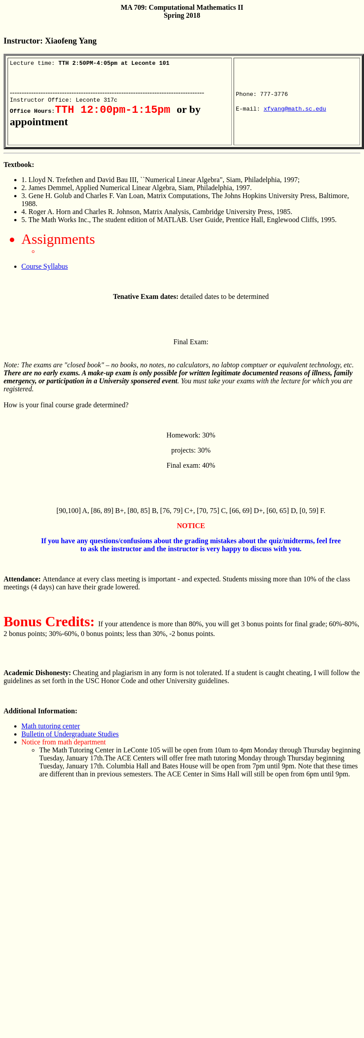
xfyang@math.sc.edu (294, 112)
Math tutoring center (50, 731)
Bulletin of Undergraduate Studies (70, 739)
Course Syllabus (44, 271)
